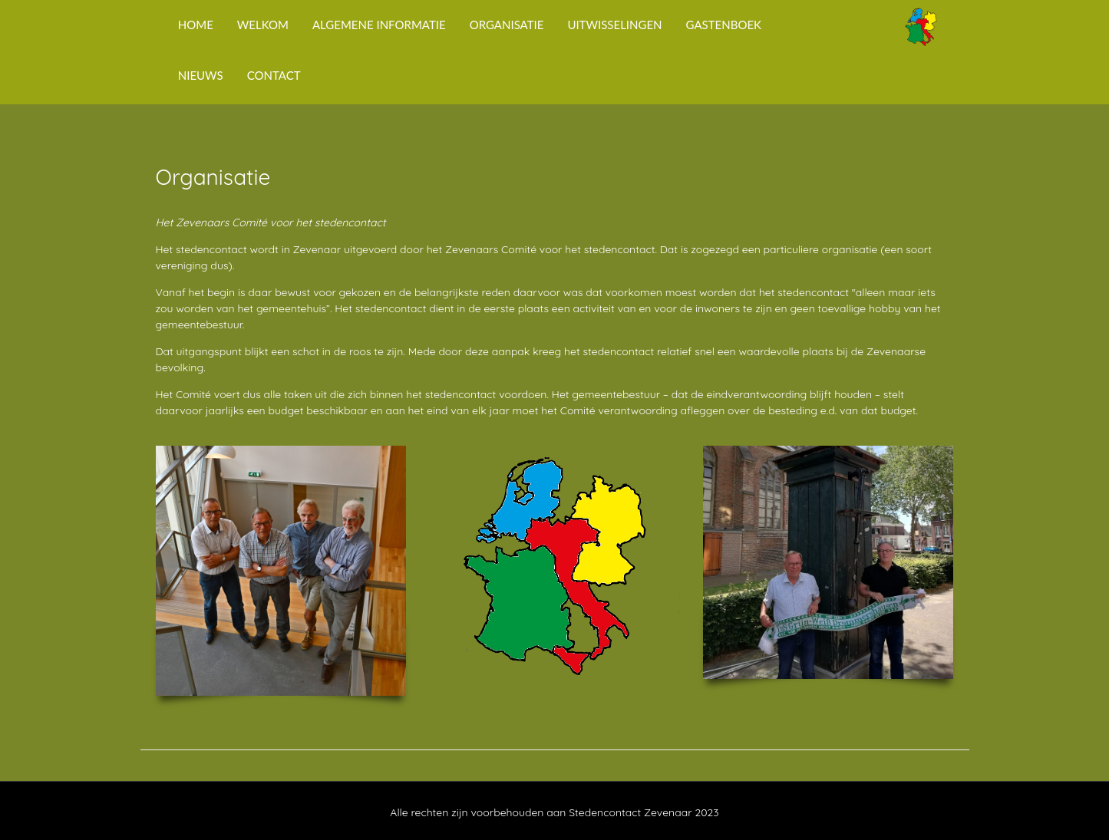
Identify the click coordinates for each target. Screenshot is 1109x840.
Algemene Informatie (379, 24)
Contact (274, 75)
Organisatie (507, 24)
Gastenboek (723, 24)
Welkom (263, 24)
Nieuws (200, 75)
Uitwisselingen (614, 24)
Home (195, 24)
